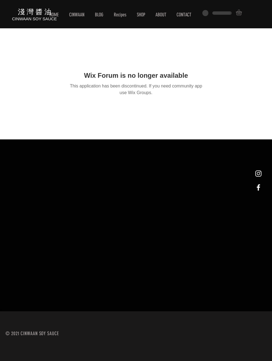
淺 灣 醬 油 (34, 11)
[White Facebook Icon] (258, 187)
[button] (242, 12)
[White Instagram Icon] (258, 173)
